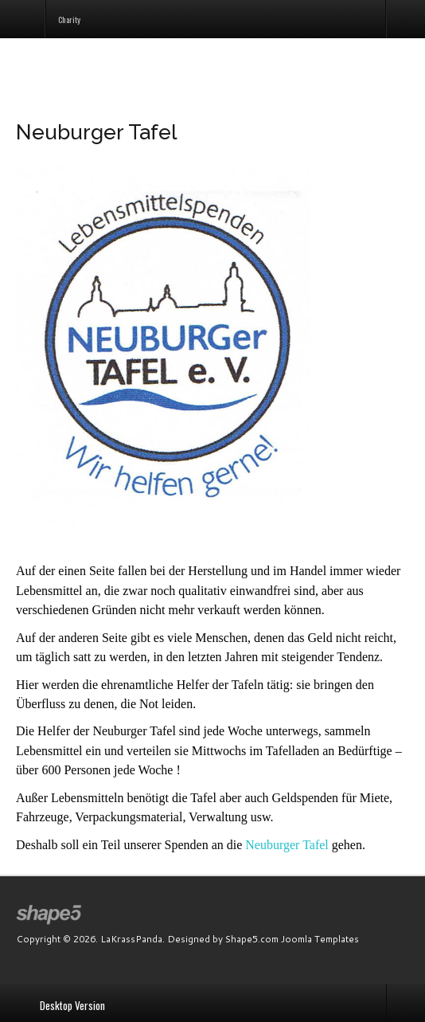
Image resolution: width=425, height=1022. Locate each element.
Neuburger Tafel (286, 845)
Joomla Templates (320, 939)
